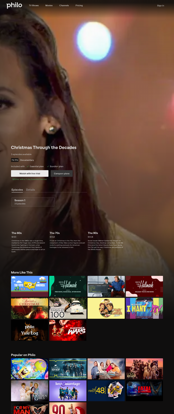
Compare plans (61, 173)
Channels (64, 5)
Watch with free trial (29, 173)
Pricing (79, 5)
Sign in (160, 5)
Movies (48, 5)
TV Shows (34, 5)
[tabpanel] (87, 225)
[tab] (17, 189)
